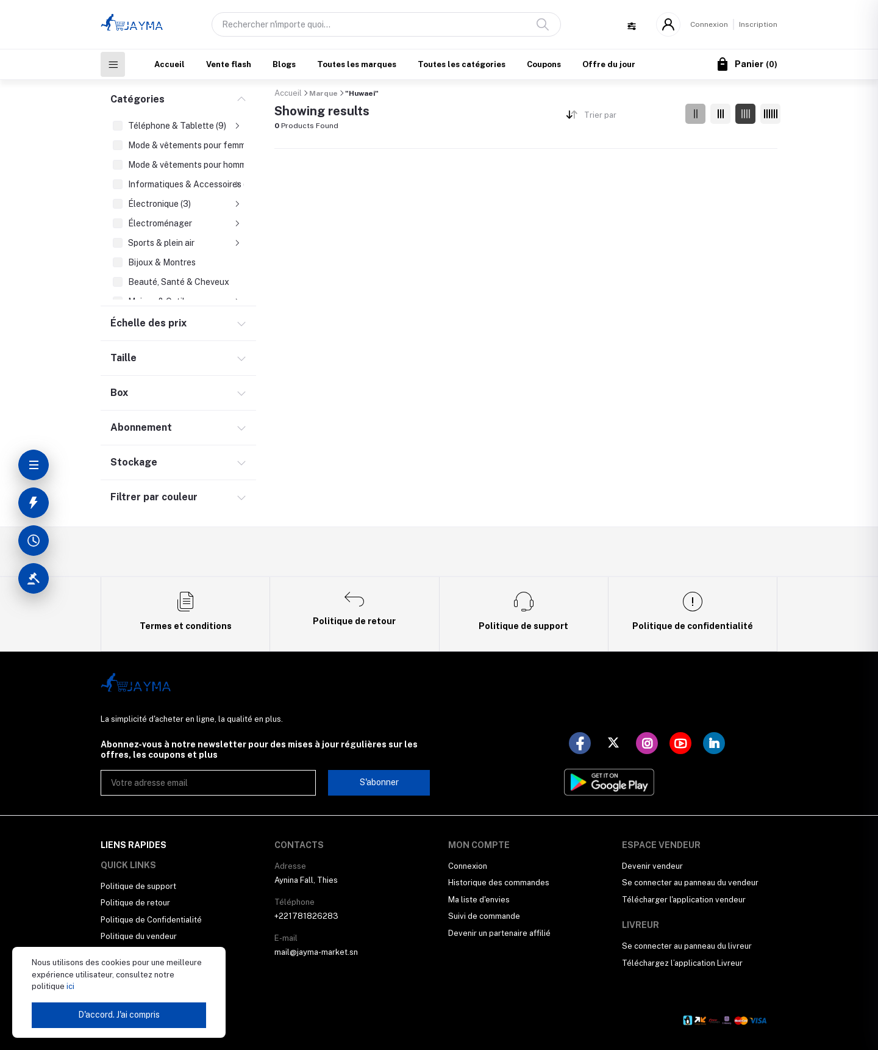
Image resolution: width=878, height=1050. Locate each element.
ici (69, 986)
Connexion (709, 24)
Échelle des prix (148, 323)
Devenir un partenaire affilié (499, 933)
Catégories (137, 99)
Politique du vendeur (139, 936)
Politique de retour (135, 902)
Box (119, 392)
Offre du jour (608, 64)
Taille (123, 358)
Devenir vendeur (652, 866)
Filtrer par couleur (154, 497)
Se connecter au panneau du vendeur (690, 882)
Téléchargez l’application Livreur (682, 963)
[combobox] (630, 117)
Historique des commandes (498, 882)
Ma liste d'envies (479, 899)
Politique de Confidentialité (151, 919)
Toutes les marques (356, 64)
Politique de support (138, 886)
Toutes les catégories (461, 64)
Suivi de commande (484, 916)
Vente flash (228, 64)
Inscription (758, 24)
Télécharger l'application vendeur (684, 899)
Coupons (544, 64)
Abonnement (141, 427)
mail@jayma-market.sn (316, 952)
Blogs (284, 64)
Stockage (133, 462)
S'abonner (379, 782)
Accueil (169, 64)
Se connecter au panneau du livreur (687, 946)
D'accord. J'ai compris (119, 1014)
